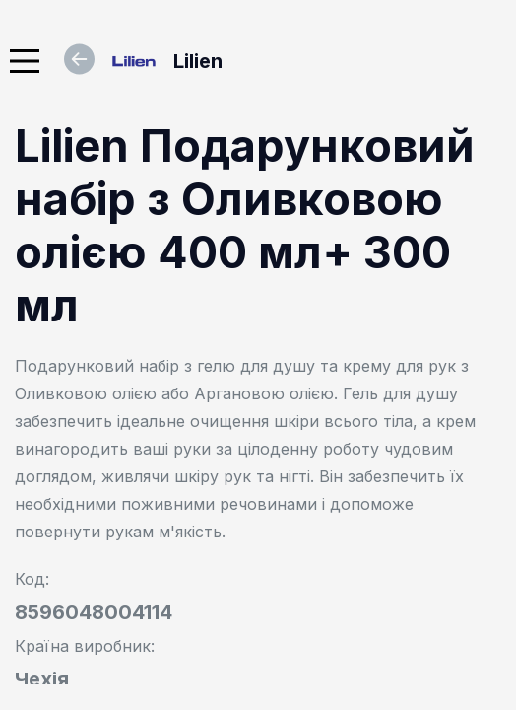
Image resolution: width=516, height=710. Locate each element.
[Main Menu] (24, 61)
